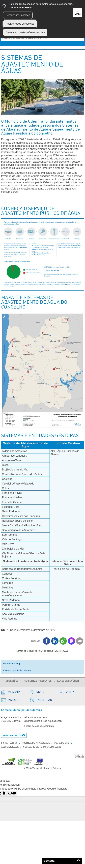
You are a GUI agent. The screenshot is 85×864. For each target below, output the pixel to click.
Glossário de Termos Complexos (42, 747)
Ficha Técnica (9, 743)
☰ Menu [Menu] (77, 12)
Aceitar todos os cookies (20, 23)
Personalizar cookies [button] (18, 15)
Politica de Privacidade (36, 743)
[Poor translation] (12, 793)
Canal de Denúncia (68, 681)
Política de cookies (20, 7)
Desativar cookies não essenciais (25, 32)
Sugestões (12, 681)
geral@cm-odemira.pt (43, 726)
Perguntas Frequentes (38, 681)
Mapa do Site (61, 743)
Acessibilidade (10, 747)
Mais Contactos (12, 735)
